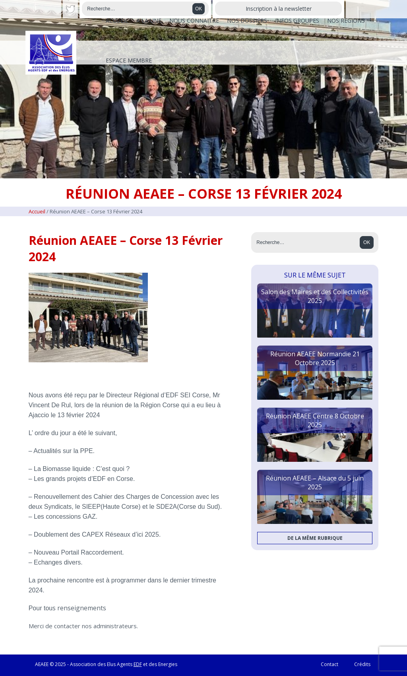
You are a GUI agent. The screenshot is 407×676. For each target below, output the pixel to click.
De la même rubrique (315, 538)
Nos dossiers (247, 20)
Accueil (117, 20)
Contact (329, 664)
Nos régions (346, 20)
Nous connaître (194, 20)
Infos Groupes (297, 20)
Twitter (70, 9)
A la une (148, 20)
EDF (138, 664)
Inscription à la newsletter (279, 8)
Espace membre (129, 60)
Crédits (362, 664)
